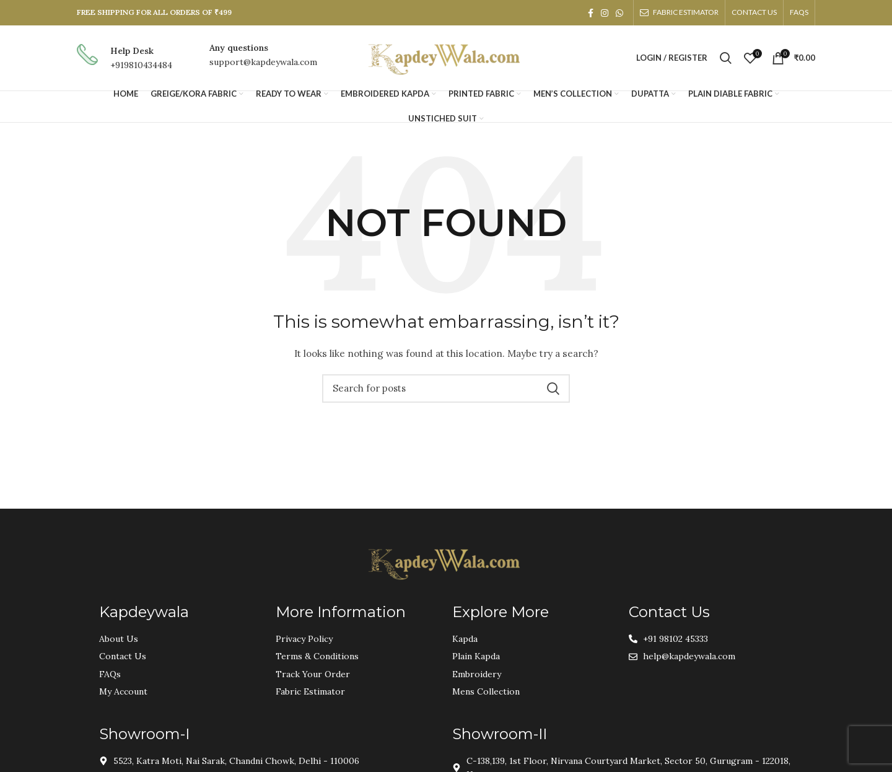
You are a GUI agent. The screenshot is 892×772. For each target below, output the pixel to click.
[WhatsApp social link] (619, 13)
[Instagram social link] (604, 13)
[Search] (726, 58)
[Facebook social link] (590, 13)
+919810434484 (141, 65)
